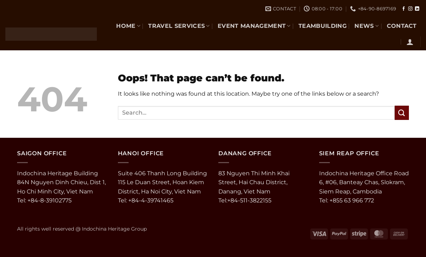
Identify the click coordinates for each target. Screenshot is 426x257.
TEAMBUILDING (322, 25)
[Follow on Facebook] (403, 8)
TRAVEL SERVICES (178, 25)
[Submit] (402, 113)
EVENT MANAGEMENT (254, 25)
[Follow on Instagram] (410, 8)
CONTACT (402, 25)
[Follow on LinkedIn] (417, 8)
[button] (410, 42)
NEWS (366, 25)
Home (128, 25)
